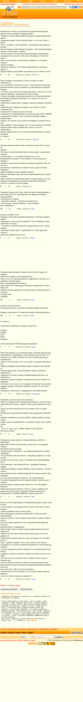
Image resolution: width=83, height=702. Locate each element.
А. (38, 74)
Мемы (31, 1)
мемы (18, 632)
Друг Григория (36, 394)
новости (33, 640)
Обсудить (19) (20, 347)
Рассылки (35, 4)
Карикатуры (67, 1)
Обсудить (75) (20, 394)
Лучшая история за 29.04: (12, 594)
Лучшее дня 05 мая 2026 (7, 4)
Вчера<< (3, 585)
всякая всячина (45, 629)
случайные (54, 629)
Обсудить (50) (20, 74)
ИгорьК (32, 209)
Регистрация (79, 4)
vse (31, 186)
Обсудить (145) (20, 139)
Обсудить (18, 186)
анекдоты (11, 632)
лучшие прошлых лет (33, 629)
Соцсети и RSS (43, 4)
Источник (34, 74)
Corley (31, 434)
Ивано (34, 579)
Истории (18, 1)
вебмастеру (27, 640)
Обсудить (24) (20, 579)
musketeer (32, 238)
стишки (30, 632)
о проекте (20, 640)
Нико (32, 496)
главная (3, 632)
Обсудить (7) (19, 496)
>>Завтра (17, 585)
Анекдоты (5, 1)
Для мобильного (26, 4)
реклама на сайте (5, 640)
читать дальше (32, 620)
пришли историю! (76, 632)
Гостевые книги (52, 4)
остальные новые (12, 629)
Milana (32, 315)
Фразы (43, 1)
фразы (24, 632)
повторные (22, 629)
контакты (13, 640)
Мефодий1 (36, 139)
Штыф (34, 347)
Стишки (55, 1)
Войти (73, 4)
